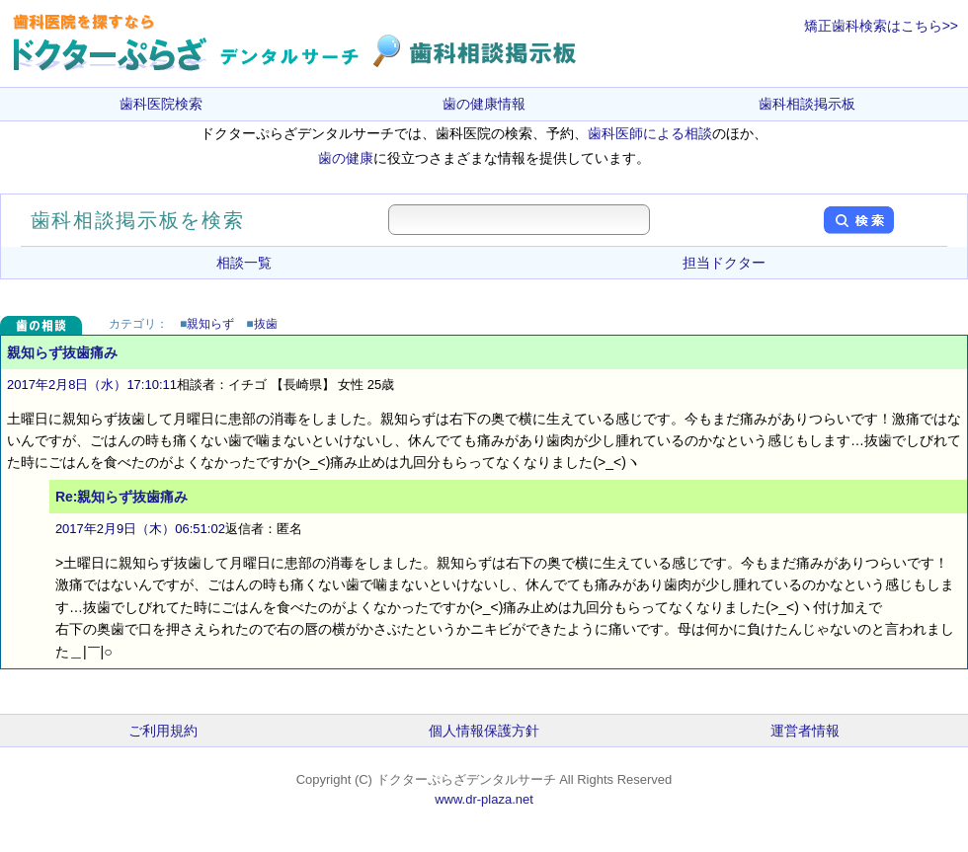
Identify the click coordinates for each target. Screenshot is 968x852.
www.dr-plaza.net (484, 799)
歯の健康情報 (484, 104)
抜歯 (266, 324)
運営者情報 (805, 730)
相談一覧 (244, 263)
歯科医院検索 (161, 104)
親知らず (210, 324)
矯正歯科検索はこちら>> (881, 26)
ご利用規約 (163, 730)
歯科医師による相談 (650, 133)
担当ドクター (724, 263)
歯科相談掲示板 (807, 104)
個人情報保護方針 (484, 730)
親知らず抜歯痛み (62, 352)
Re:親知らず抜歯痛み (122, 496)
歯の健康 (345, 158)
